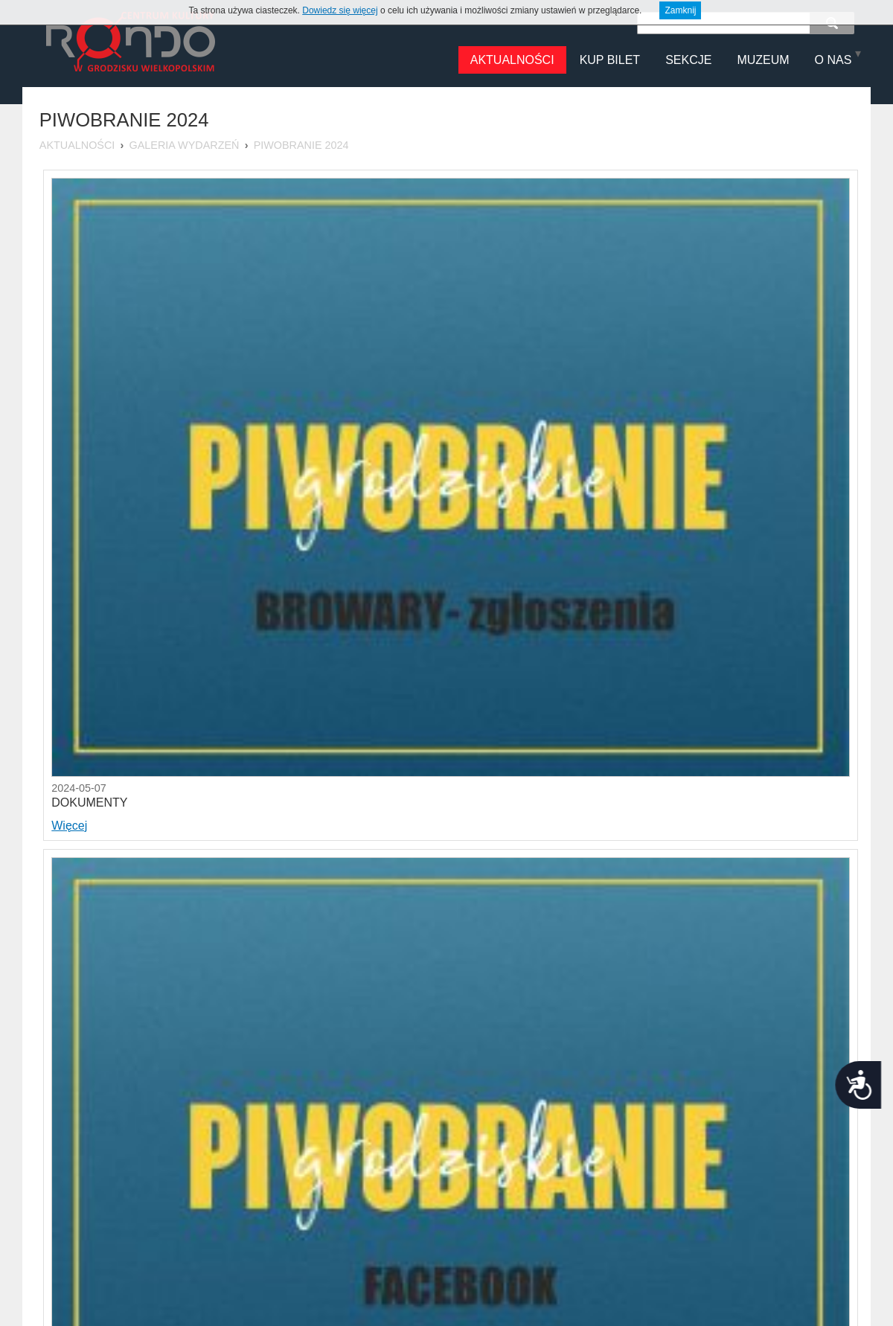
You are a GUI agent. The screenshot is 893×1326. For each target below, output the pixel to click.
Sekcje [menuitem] (688, 60)
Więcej (69, 825)
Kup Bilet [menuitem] (610, 60)
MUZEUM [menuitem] (763, 60)
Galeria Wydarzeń (184, 145)
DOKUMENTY (89, 802)
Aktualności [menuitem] (512, 60)
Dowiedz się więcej (339, 10)
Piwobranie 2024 (301, 145)
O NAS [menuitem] (833, 60)
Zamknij (680, 10)
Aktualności (77, 145)
